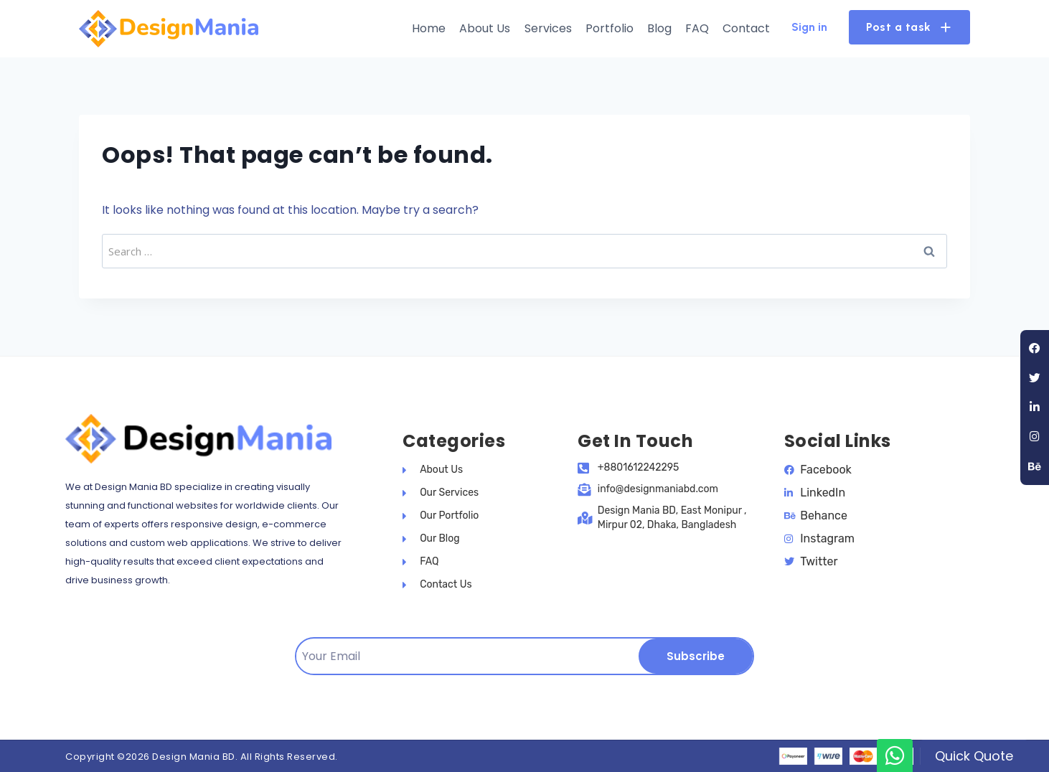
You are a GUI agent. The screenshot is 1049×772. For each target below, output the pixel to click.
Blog (659, 28)
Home (429, 28)
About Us (484, 28)
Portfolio (609, 28)
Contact (746, 28)
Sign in (809, 27)
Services (548, 28)
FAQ (697, 28)
